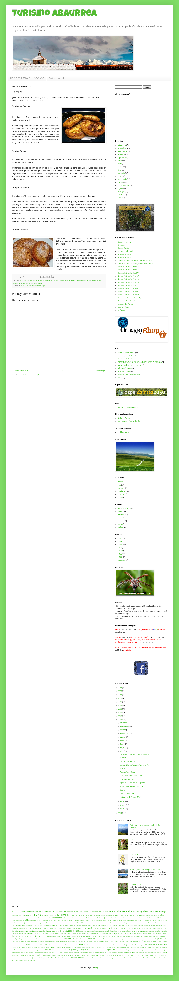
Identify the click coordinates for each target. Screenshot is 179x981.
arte (31, 918)
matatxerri (35, 941)
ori (18, 947)
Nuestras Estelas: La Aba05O (128, 270)
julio (122, 740)
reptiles (120, 497)
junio (122, 744)
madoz (71, 939)
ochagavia (126, 945)
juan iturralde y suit (98, 936)
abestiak (14, 915)
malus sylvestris (83, 939)
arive (14, 918)
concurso (137, 923)
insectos (120, 488)
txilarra (101, 958)
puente (140, 950)
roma (113, 952)
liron (42, 939)
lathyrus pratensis (158, 936)
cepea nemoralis (71, 923)
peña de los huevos (153, 947)
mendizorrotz (81, 941)
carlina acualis (162, 920)
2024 (120, 688)
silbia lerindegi (121, 955)
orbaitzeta (156, 945)
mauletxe (41, 941)
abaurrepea (163, 912)
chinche (78, 923)
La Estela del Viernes (125, 304)
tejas (137, 955)
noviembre (124, 726)
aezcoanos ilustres (48, 915)
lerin (13, 939)
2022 (120, 695)
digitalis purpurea (86, 925)
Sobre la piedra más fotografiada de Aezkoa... (146, 869)
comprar (130, 923)
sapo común (59, 955)
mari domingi (119, 939)
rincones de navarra (105, 952)
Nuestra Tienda (123, 248)
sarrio (65, 955)
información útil (123, 185)
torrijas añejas (91, 280)
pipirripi (36, 950)
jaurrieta (84, 936)
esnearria (74, 928)
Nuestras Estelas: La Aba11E (128, 279)
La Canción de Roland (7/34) (130, 797)
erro (62, 928)
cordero (22, 925)
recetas (78, 280)
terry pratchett (21, 958)
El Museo (121, 245)
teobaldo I (148, 955)
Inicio (61, 370)
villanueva (149, 958)
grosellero (127, 931)
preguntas (84, 950)
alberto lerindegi (83, 915)
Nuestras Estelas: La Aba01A (128, 267)
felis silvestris (154, 928)
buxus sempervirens (96, 920)
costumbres (29, 925)
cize (107, 923)
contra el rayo (163, 923)
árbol (34, 960)
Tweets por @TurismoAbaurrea (126, 407)
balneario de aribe (94, 918)
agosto (122, 737)
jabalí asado (60, 936)
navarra (67, 280)
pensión (124, 947)
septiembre (124, 733)
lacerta (119, 936)
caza (51, 923)
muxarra (55, 945)
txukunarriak (107, 958)
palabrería (75, 947)
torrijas (83, 280)
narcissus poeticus (73, 945)
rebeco (51, 952)
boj (62, 920)
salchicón (15, 955)
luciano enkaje (59, 939)
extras (120, 161)
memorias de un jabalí (55, 941)
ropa (137, 952)
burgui (88, 920)
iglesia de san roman (140, 933)
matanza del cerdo (26, 941)
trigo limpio (41, 958)
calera (109, 920)
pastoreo (87, 947)
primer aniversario (95, 950)
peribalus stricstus (132, 947)
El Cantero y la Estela (125, 251)
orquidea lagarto (45, 947)
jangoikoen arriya (69, 936)
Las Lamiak (134, 855)
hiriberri (31, 933)
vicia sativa (141, 958)
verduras (121, 527)
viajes (136, 958)
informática (28, 936)
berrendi (155, 918)
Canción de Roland (125, 359)
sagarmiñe (158, 952)
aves (119, 485)
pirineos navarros (57, 950)
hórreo (102, 933)
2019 (120, 705)
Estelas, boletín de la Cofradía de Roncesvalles (135, 260)
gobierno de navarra (118, 931)
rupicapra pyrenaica (145, 952)
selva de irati (72, 955)
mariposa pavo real (140, 939)
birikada (19, 920)
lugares (120, 188)
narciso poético (62, 945)
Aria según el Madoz (127, 772)
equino (32, 928)
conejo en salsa (145, 923)
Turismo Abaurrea (54, 14)
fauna (120, 164)
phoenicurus (163, 947)
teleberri (142, 955)
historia (120, 182)
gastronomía (60, 280)
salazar (164, 952)
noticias (120, 195)
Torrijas (122, 790)
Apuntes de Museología (126, 353)
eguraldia (140, 925)
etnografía (121, 154)
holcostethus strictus (48, 933)
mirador (122, 941)
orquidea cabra (36, 947)
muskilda (34, 945)
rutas (119, 198)
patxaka (108, 947)
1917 (13, 911)
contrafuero (16, 925)
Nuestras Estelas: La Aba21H (128, 282)
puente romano (146, 950)
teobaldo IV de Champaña (159, 955)
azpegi (81, 918)
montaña (161, 941)
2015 (120, 720)
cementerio (57, 923)
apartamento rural (114, 915)
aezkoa (53, 280)
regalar (71, 952)
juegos (107, 936)
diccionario (77, 925)
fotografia (121, 173)
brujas (69, 920)
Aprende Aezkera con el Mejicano (132, 783)
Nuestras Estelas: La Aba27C (128, 285)
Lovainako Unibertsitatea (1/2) (131, 776)
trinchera (48, 958)
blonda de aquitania (38, 920)
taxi (135, 955)
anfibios (120, 482)
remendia (76, 952)
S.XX (120, 554)
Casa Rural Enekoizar (128, 761)
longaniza (46, 939)
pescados (121, 521)
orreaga (53, 947)
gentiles (93, 931)
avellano (72, 918)
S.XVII (120, 551)
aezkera (58, 915)
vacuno (117, 958)
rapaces (46, 952)
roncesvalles (130, 952)
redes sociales (64, 952)
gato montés (83, 931)
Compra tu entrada (124, 242)
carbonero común (149, 920)
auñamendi (66, 918)
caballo (104, 920)
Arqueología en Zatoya (126, 356)
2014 (120, 813)
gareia (59, 931)
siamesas (102, 955)
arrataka (26, 918)
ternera (14, 958)
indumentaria (163, 933)
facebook (137, 928)
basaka (109, 918)
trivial (53, 958)
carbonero (141, 920)
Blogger (97, 967)
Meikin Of (123, 769)
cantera (129, 920)
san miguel (36, 955)
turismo (67, 958)
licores (120, 518)
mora (165, 941)
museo (28, 945)
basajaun (104, 918)
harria (156, 931)
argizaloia (156, 915)
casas (33, 923)
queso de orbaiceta (38, 952)
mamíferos (121, 491)
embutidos (15, 928)
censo (64, 923)
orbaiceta (148, 945)
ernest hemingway (124, 371)
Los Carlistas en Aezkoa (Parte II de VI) (134, 765)
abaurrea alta (31, 280)
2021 (120, 698)
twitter (96, 958)
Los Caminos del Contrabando (129, 421)
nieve (101, 945)
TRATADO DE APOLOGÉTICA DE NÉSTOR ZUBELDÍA (140, 362)
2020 (120, 702)
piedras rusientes (17, 950)
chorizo (94, 923)
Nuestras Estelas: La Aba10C (128, 276)
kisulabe (113, 936)
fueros (26, 931)
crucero (41, 925)
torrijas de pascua (24, 283)
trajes (36, 958)
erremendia (57, 928)
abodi (19, 915)
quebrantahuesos (17, 952)
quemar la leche (27, 952)
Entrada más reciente (20, 370)
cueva (46, 925)
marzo (122, 801)
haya (159, 931)
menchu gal (66, 941)
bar (100, 918)
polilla (69, 950)
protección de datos (122, 950)
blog (24, 920)
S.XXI (120, 557)
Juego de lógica (123, 307)
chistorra (83, 923)
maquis (110, 939)
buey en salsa (75, 920)
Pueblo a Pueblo (123, 432)
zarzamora (15, 960)
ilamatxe (149, 933)
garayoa (54, 931)
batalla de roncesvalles (134, 918)
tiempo (27, 958)
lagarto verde (129, 936)
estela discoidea (87, 928)
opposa (142, 945)
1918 (17, 911)
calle (112, 920)
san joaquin (22, 955)
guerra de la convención (139, 931)
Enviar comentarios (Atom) (32, 375)
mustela (40, 945)
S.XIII (120, 538)
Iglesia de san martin (96, 911)
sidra (106, 955)
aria (161, 915)
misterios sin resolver (132, 941)
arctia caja (150, 915)
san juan (28, 955)
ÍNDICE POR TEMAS (20, 78)
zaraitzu (164, 958)
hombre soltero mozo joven (63, 933)
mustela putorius (48, 945)
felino (147, 928)
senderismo (95, 955)
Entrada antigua (99, 370)
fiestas (120, 167)
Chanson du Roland (59, 912)
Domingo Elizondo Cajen (74, 911)
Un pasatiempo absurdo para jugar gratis (134, 754)
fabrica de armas (129, 928)
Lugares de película (127, 779)
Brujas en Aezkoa (124, 418)
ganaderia (36, 931)
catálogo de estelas (43, 923)
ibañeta (106, 933)
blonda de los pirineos (50, 920)
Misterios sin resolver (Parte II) (131, 786)
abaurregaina (40, 280)
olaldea (132, 945)
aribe (165, 915)
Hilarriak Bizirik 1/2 (125, 254)
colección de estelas (125, 368)
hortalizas (83, 933)
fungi (119, 176)
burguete (82, 920)
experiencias (122, 157)
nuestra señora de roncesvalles (113, 945)
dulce (105, 925)
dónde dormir (126, 925)
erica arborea (38, 928)
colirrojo (111, 923)
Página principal (56, 78)
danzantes (65, 925)
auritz (44, 918)
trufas (62, 958)
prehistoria (121, 560)
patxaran (113, 947)
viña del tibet (157, 958)
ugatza (113, 958)
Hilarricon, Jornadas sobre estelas (130, 301)
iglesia (116, 933)
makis (76, 939)
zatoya (21, 960)
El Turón (123, 758)
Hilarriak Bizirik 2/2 (125, 257)
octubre (123, 730)
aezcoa (47, 280)
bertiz (160, 918)
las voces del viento (147, 936)
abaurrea (23, 280)
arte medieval (36, 918)
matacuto (17, 941)
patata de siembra (96, 947)
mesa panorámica (98, 941)
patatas (104, 947)
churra (99, 923)
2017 (120, 712)
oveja (63, 947)
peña (146, 947)
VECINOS (39, 78)
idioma (111, 933)
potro (78, 950)
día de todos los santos (114, 925)
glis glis (109, 931)
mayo (122, 748)
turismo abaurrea (78, 957)
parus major (81, 947)
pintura (31, 950)
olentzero (137, 945)
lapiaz (139, 936)
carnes (120, 512)
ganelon (42, 931)
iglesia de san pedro (126, 933)
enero (122, 809)
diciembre (124, 723)
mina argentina (114, 941)
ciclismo (103, 923)
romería (123, 952)
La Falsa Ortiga (135, 884)
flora (119, 170)
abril (122, 751)
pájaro (165, 950)
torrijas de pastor (36, 283)
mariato (126, 939)
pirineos (48, 950)
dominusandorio (97, 925)
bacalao (86, 918)
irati (45, 936)
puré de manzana (157, 950)
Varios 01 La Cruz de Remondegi (130, 298)
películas (119, 947)
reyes (86, 952)
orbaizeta (163, 945)
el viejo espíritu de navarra (159, 925)
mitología (121, 192)
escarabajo (67, 928)
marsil (160, 939)
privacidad (104, 950)
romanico (118, 952)
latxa (165, 936)
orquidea (28, 947)
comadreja (117, 923)
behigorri (150, 918)
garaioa (48, 931)
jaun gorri (78, 936)
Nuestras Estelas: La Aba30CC (129, 292)
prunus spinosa (132, 950)
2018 (120, 709)
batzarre (144, 918)
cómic (60, 925)
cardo (156, 920)
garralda (65, 931)
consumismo (154, 923)
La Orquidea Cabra (127, 793)
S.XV (120, 548)
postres (73, 280)
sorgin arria (130, 955)
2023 (120, 691)
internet (40, 936)
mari (113, 939)
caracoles (134, 920)
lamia (135, 936)
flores (14, 931)
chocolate (89, 923)
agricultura (73, 915)
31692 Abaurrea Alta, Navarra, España (33, 286)
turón (91, 958)
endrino (21, 928)
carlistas (14, 923)
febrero (123, 805)
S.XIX (120, 544)
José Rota (121, 310)
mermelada (89, 941)
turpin (88, 958)
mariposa (132, 939)
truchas (58, 958)
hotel (88, 933)
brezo (65, 920)
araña (145, 915)
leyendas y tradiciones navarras (129, 374)
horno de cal (76, 933)
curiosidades (122, 151)
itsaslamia (50, 936)
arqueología (20, 918)
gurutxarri (151, 931)
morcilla (15, 945)
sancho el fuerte (51, 955)
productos (111, 950)
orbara (14, 947)
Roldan (105, 912)
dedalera (71, 925)
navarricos (92, 945)
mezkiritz (107, 941)
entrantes (121, 515)
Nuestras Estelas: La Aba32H (128, 295)
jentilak (89, 936)
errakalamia (50, 928)
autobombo (122, 145)
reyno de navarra (94, 952)
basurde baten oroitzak (118, 918)
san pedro (43, 955)
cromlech (36, 925)
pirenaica (41, 950)
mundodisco (21, 945)
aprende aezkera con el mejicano (129, 365)
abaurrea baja (137, 912)
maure (46, 941)
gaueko (89, 931)
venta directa (124, 958)
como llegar (124, 923)
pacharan (68, 947)
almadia (91, 915)
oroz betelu (22, 947)
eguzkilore (147, 925)
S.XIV (120, 541)
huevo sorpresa (94, 933)
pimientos (25, 950)
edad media (133, 925)
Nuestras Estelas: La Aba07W (128, 273)
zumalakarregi (28, 960)
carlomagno (22, 923)
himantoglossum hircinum (20, 933)
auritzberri (49, 918)
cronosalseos (122, 148)
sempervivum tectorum (83, 955)
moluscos (121, 494)
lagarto (123, 936)
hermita (164, 931)
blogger (29, 920)
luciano (52, 939)
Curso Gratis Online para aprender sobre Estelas (135, 263)
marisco (149, 939)
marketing (155, 939)
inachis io (156, 933)
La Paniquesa (135, 840)
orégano (59, 947)
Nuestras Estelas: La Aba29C (128, 288)
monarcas (155, 941)
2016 (120, 716)
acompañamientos (124, 508)
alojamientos (98, 915)
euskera (104, 928)
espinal (80, 928)
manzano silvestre (102, 939)
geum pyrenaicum (101, 931)
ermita (45, 928)
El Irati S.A (86, 911)
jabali (54, 936)
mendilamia (73, 941)
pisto (65, 950)
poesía (120, 378)
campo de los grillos (120, 920)
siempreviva (112, 955)
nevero (97, 945)
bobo (59, 920)
